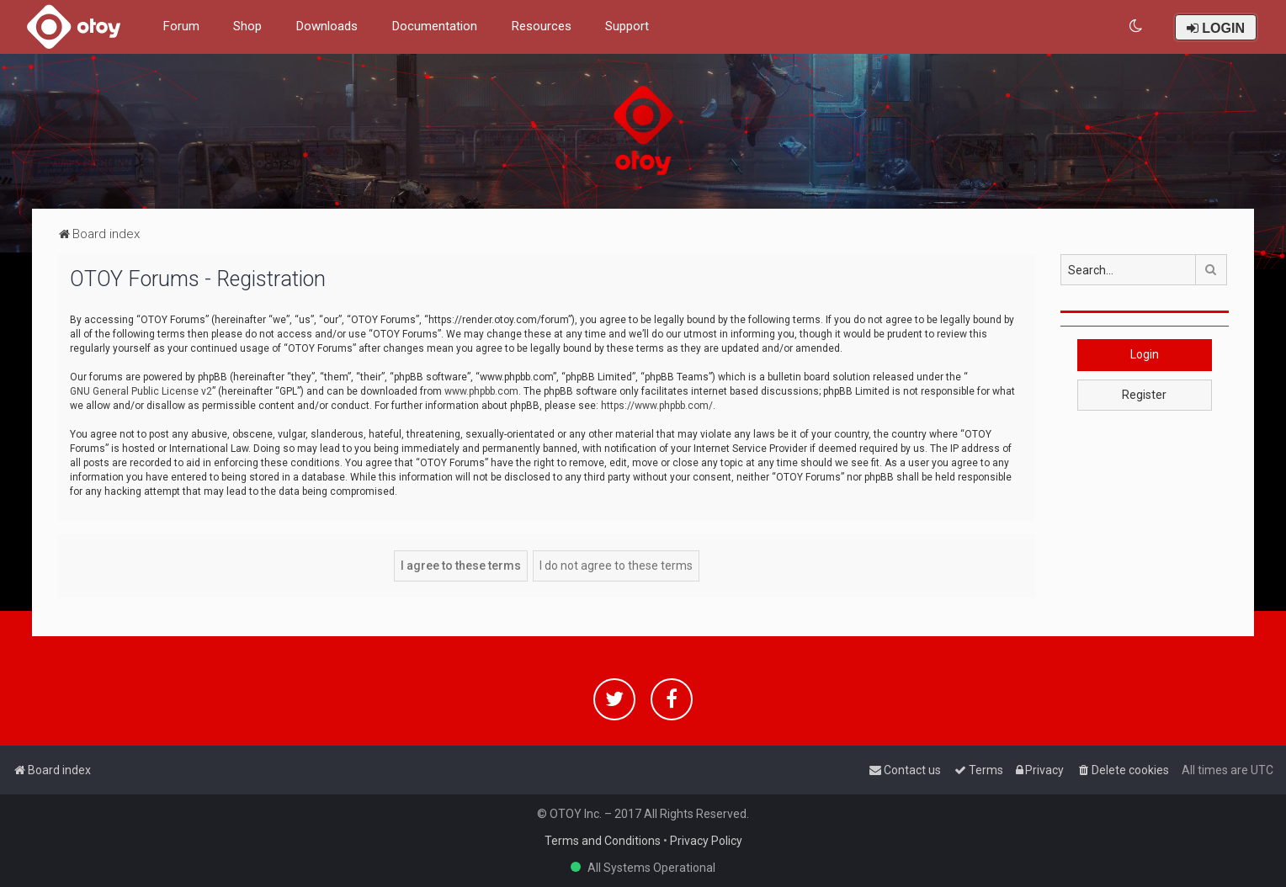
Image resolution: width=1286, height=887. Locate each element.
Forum (180, 26)
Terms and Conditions (603, 840)
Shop (247, 26)
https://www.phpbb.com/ (657, 406)
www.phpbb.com (481, 391)
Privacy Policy (706, 840)
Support (627, 26)
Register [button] (1144, 394)
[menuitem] (1136, 26)
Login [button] (1144, 354)
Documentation (434, 26)
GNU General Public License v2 (141, 391)
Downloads (326, 26)
